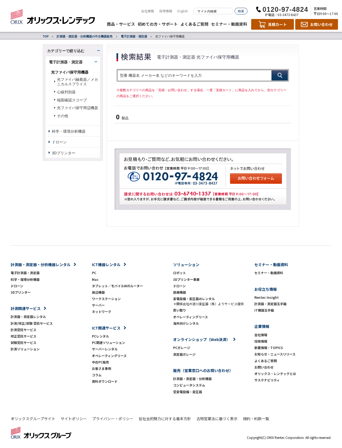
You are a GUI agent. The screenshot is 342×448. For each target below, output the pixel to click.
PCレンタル (100, 336)
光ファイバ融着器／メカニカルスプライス (77, 81)
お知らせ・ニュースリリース (275, 354)
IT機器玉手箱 (264, 310)
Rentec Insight (266, 297)
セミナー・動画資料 (229, 24)
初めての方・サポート (158, 24)
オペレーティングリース (109, 355)
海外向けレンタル (187, 323)
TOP (46, 36)
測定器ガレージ (184, 354)
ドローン (59, 142)
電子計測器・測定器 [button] (66, 62)
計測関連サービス (26, 308)
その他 (62, 116)
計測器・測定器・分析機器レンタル (41, 264)
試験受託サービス (23, 342)
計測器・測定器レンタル (28, 316)
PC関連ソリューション (108, 342)
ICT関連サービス (106, 328)
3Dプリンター (63, 153)
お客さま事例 (101, 368)
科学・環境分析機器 (69, 131)
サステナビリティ (267, 380)
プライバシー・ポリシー (112, 418)
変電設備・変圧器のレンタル (194, 298)
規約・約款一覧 (256, 418)
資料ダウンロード (105, 381)
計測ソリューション (25, 349)
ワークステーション (106, 298)
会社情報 (147, 11)
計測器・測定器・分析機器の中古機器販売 (84, 36)
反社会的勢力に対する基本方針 (165, 418)
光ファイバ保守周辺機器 (77, 108)
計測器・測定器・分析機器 (192, 378)
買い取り (179, 310)
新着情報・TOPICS (268, 347)
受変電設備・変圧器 (187, 391)
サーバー (98, 305)
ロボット (179, 272)
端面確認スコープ (72, 100)
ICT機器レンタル (106, 264)
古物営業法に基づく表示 (217, 418)
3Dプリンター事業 (186, 279)
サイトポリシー (74, 418)
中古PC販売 (100, 362)
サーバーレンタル (105, 349)
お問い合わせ (264, 367)
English (182, 11)
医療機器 (179, 292)
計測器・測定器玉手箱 (270, 303)
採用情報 (165, 11)
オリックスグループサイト (33, 418)
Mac (95, 279)
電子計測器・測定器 (134, 36)
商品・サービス (121, 24)
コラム (97, 375)
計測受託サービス (23, 329)
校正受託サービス (23, 336)
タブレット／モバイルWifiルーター (117, 286)
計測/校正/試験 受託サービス (32, 323)
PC (94, 272)
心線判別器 (66, 92)
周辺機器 (98, 292)
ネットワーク (101, 311)
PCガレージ (181, 347)
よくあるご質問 (194, 24)
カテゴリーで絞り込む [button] (65, 51)
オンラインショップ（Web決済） (201, 339)
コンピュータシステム (189, 385)
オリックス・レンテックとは (275, 373)
